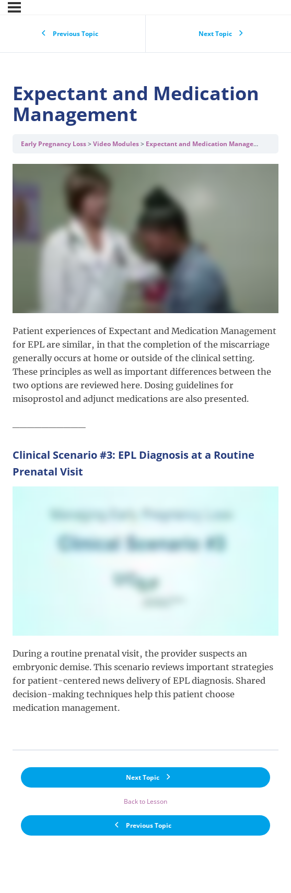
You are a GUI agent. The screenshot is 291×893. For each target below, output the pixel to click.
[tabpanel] (145, 451)
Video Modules (116, 143)
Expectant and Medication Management (208, 143)
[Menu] (14, 7)
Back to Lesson (145, 801)
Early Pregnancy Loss (53, 143)
